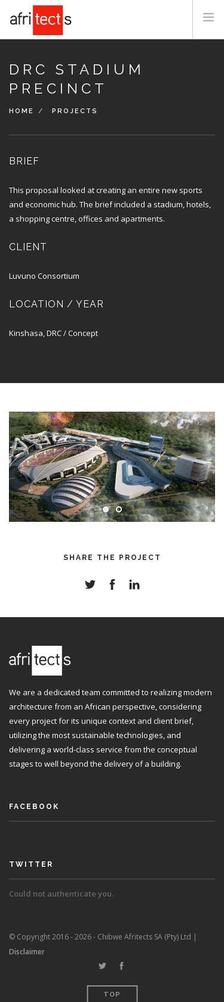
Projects (75, 111)
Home (21, 111)
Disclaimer (27, 952)
